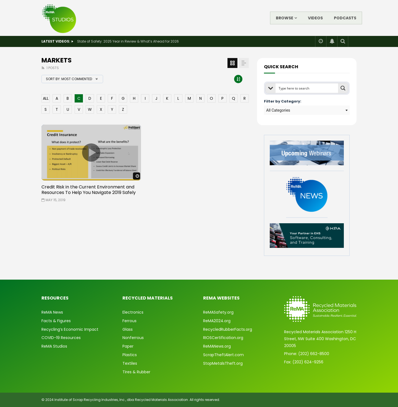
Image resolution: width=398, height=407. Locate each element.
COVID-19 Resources (61, 337)
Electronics (132, 312)
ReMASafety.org (218, 312)
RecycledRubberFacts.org (227, 329)
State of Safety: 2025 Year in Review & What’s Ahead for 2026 (128, 41)
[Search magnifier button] (343, 88)
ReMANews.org (217, 346)
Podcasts (345, 18)
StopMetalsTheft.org (223, 363)
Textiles (129, 363)
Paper (127, 346)
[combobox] (307, 110)
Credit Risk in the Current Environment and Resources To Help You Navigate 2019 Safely (88, 190)
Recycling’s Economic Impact (69, 329)
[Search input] (307, 88)
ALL (46, 98)
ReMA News (52, 312)
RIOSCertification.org (223, 337)
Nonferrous (133, 337)
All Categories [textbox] (278, 110)
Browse (284, 18)
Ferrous (129, 321)
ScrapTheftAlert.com (223, 355)
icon (91, 152)
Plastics (129, 355)
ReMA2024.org (217, 321)
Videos (315, 18)
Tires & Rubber (136, 372)
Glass (127, 329)
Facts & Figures (56, 321)
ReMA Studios (54, 346)
